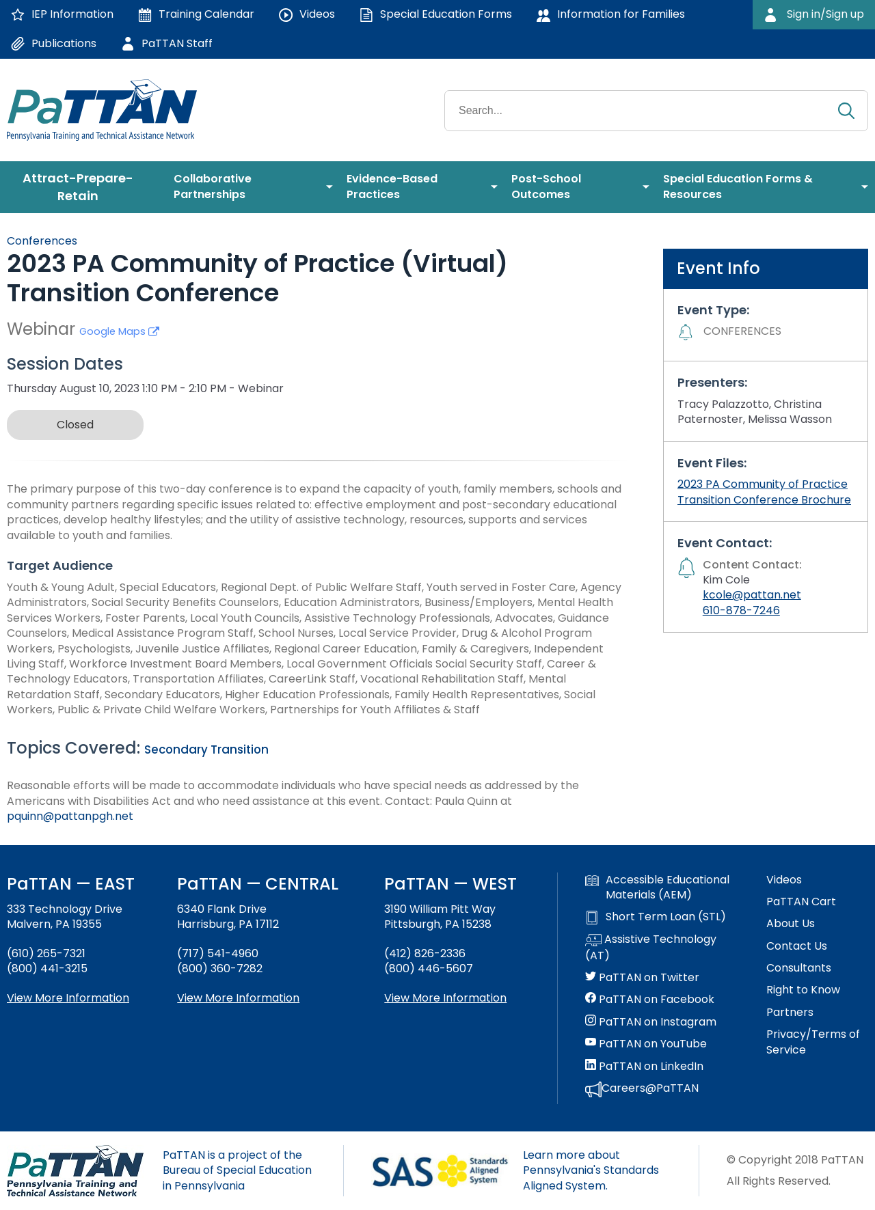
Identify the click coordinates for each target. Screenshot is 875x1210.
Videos (784, 880)
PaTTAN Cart (801, 901)
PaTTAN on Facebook (649, 999)
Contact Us (796, 946)
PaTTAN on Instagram (650, 1022)
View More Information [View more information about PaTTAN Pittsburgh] (445, 998)
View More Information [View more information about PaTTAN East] (68, 998)
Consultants (798, 968)
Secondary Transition (206, 749)
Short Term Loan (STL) (655, 916)
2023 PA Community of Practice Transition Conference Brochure (764, 491)
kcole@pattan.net (752, 595)
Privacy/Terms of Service (813, 1042)
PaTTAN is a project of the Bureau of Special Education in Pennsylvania (237, 1170)
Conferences (42, 241)
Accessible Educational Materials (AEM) (657, 887)
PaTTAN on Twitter (642, 977)
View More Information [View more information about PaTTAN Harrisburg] (238, 998)
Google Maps (119, 331)
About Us (790, 923)
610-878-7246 (741, 610)
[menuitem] (83, 187)
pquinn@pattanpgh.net (70, 816)
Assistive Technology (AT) (650, 947)
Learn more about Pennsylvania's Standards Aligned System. (591, 1170)
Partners (789, 1012)
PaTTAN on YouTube (646, 1043)
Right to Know (803, 990)
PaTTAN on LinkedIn (644, 1066)
